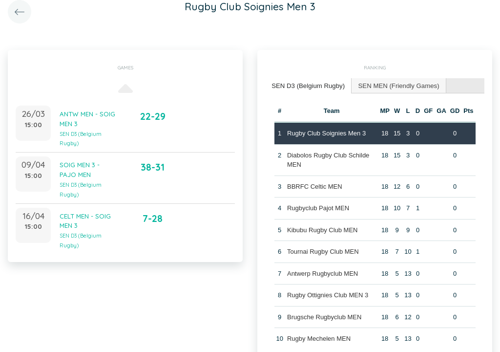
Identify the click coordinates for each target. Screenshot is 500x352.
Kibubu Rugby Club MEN (322, 229)
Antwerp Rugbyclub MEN (322, 273)
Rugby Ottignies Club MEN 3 (327, 294)
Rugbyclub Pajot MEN (318, 207)
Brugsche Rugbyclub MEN (324, 316)
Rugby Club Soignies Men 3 (326, 132)
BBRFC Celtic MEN (314, 186)
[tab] (307, 85)
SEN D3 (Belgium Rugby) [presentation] (307, 85)
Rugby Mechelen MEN (319, 338)
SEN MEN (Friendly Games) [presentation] (396, 85)
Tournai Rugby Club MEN (323, 251)
